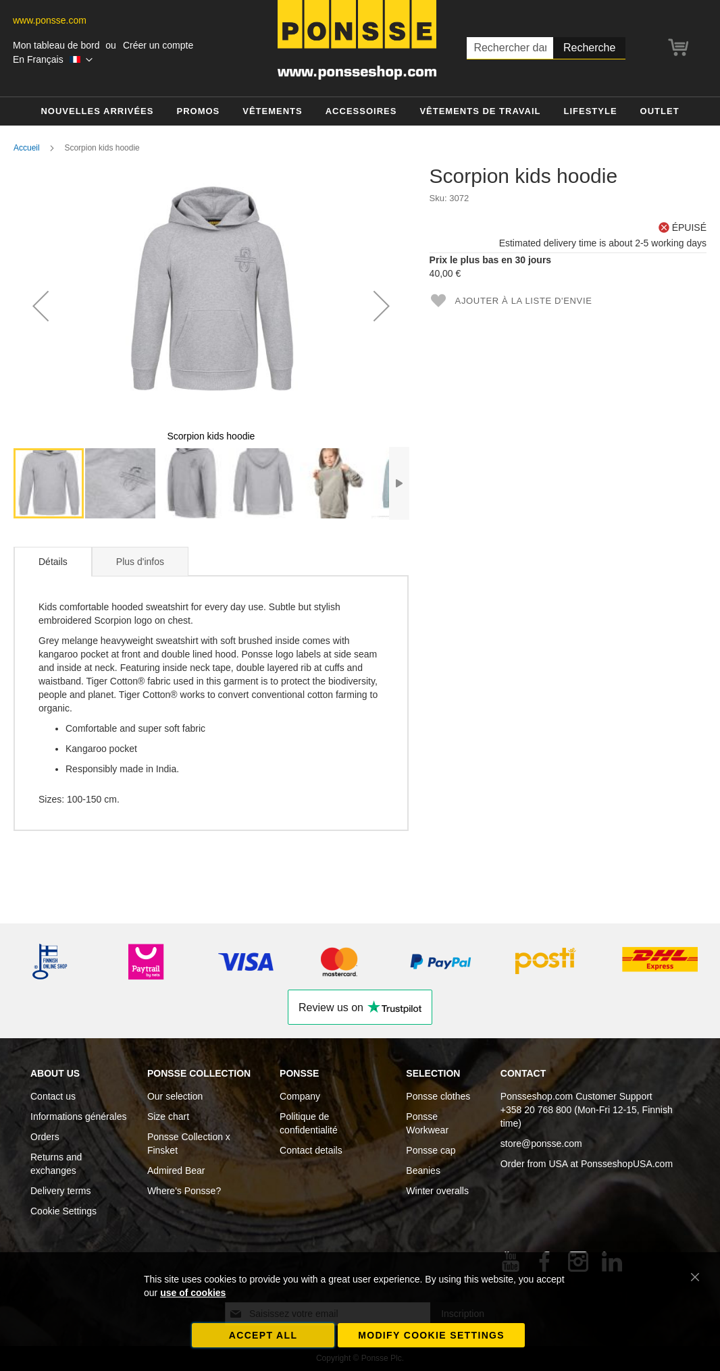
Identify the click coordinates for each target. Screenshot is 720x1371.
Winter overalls (437, 1190)
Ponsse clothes (438, 1096)
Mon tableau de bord (56, 45)
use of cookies (193, 1292)
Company (300, 1096)
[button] (53, 60)
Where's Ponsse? (184, 1190)
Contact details (311, 1150)
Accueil (27, 148)
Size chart (168, 1116)
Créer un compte (158, 45)
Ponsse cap (430, 1150)
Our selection (175, 1096)
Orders (44, 1136)
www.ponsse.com (49, 20)
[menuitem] (96, 111)
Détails (53, 561)
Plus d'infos (140, 561)
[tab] (53, 561)
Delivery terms (60, 1190)
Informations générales (78, 1116)
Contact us (53, 1096)
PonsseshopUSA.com (627, 1163)
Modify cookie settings (431, 1335)
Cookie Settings (63, 1211)
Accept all (263, 1335)
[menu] (360, 111)
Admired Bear (176, 1170)
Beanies (423, 1170)
